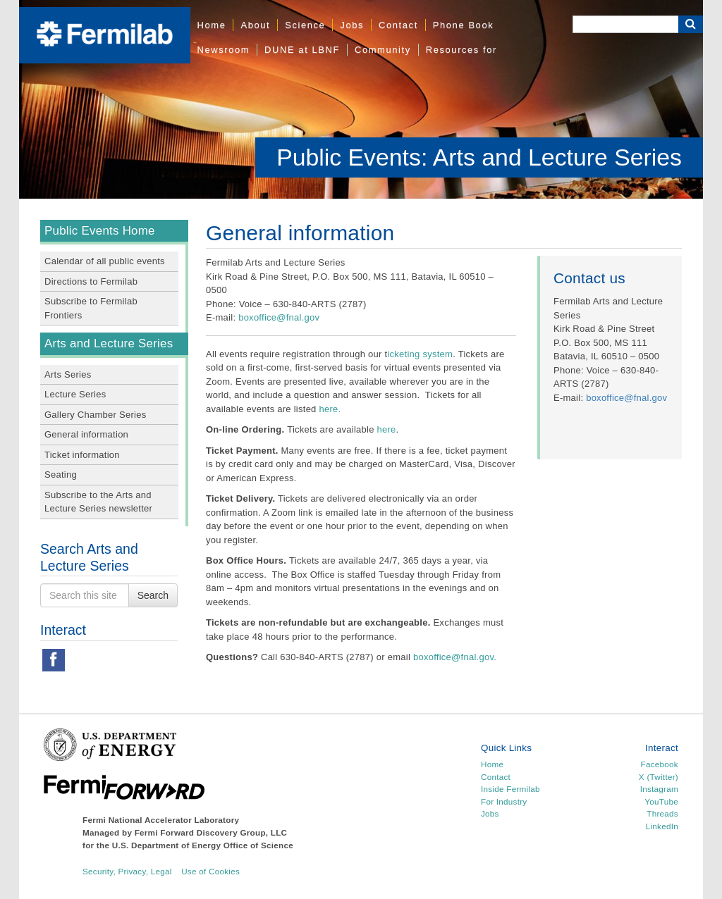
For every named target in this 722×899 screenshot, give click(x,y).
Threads (662, 813)
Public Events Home (99, 230)
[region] (361, 99)
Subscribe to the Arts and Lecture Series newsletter (98, 502)
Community (383, 49)
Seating (60, 474)
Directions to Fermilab (90, 281)
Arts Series (67, 374)
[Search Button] (690, 24)
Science (305, 25)
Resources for (461, 49)
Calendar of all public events (104, 261)
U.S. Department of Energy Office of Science (202, 845)
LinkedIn (662, 826)
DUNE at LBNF (302, 49)
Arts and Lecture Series (108, 343)
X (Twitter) (658, 776)
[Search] (625, 24)
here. (331, 409)
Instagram (659, 788)
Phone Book (463, 25)
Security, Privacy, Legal (127, 871)
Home (211, 25)
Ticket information (82, 455)
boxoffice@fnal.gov (278, 317)
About (255, 25)
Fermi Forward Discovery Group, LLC (211, 832)
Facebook (659, 764)
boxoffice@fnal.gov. (454, 657)
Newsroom (223, 49)
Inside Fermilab (510, 788)
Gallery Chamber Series (95, 414)
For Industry (504, 801)
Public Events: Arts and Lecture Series (479, 157)
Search (153, 595)
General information (86, 434)
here (386, 429)
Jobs (352, 25)
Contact (398, 25)
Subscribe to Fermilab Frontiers (90, 308)
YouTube (661, 801)
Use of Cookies (210, 871)
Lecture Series (75, 394)
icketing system (420, 354)
